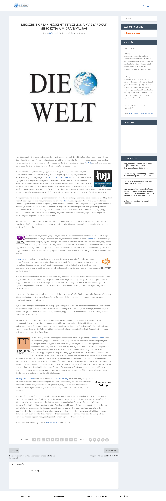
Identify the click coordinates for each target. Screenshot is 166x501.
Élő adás (132, 33)
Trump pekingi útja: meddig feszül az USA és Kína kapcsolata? (139, 174)
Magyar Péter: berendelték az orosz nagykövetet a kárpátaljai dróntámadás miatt (138, 166)
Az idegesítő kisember (25, 379)
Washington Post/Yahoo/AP (61, 177)
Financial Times (97, 337)
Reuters (21, 259)
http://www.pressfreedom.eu (141, 113)
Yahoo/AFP (92, 238)
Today (66, 201)
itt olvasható (51, 422)
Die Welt (88, 163)
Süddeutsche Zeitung (59, 379)
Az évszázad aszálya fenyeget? (136, 201)
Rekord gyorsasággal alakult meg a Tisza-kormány (138, 182)
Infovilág (53, 33)
